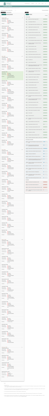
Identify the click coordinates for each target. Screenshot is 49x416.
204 (12, 336)
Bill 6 (26, 32)
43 (10, 69)
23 (8, 227)
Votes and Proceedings (10, 22)
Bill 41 (27, 129)
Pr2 (11, 93)
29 (12, 76)
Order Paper (9, 21)
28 (11, 76)
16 (8, 234)
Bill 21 (27, 74)
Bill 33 (27, 107)
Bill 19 (27, 68)
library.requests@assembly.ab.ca (18, 389)
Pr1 (10, 93)
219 (8, 23)
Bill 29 (27, 95)
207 (9, 227)
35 (9, 77)
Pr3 (12, 93)
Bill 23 (27, 79)
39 (9, 100)
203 (12, 234)
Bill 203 (27, 148)
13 (7, 227)
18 (7, 245)
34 (8, 77)
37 (11, 77)
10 (7, 76)
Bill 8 (26, 37)
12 (9, 92)
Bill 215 (27, 174)
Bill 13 (27, 51)
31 (8, 100)
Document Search (45, 10)
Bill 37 (27, 118)
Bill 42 (27, 132)
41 (11, 100)
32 (9, 137)
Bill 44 (27, 137)
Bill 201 (27, 141)
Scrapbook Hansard (23, 396)
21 (8, 191)
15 (7, 234)
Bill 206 (27, 156)
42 (9, 69)
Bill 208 (27, 162)
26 (13, 92)
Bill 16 (27, 59)
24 (8, 161)
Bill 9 (26, 40)
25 (10, 76)
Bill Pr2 (27, 184)
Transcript (9, 20)
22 (7, 283)
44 (7, 23)
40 (8, 69)
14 (8, 76)
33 (7, 77)
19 (7, 314)
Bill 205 (27, 153)
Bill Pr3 (27, 187)
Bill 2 (26, 21)
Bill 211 (27, 168)
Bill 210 (27, 165)
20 (7, 69)
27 (7, 93)
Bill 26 (27, 87)
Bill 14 (27, 54)
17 (12, 368)
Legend (46, 15)
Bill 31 (27, 102)
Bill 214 (27, 171)
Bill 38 (27, 121)
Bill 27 (27, 90)
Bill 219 (27, 177)
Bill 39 (27, 124)
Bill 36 (27, 115)
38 (12, 77)
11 (8, 92)
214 (8, 30)
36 (10, 77)
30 (8, 93)
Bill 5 (26, 29)
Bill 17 (27, 62)
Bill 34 (27, 110)
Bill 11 (27, 46)
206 (7, 206)
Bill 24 (27, 82)
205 (13, 234)
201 (11, 234)
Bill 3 (26, 24)
